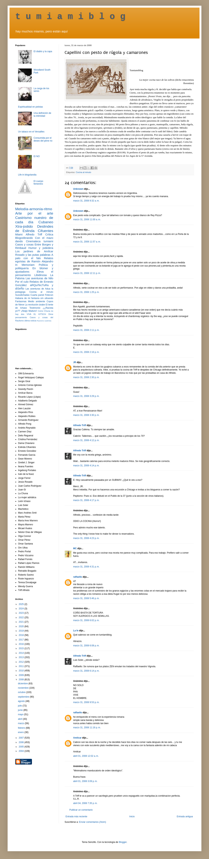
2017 (22, 639)
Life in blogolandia (27, 174)
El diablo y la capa (43, 51)
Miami (18, 234)
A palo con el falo (34, 256)
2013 (22, 657)
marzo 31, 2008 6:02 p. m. (86, 620)
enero (21, 732)
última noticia (30, 320)
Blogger (123, 842)
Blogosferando (24, 237)
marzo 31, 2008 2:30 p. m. (86, 377)
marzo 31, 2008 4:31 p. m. (86, 566)
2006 (22, 742)
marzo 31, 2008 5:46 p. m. (86, 598)
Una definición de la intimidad (42, 114)
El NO (37, 156)
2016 (22, 644)
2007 (22, 737)
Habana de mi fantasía (27, 298)
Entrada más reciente (76, 816)
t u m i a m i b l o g (70, 17)
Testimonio (34, 308)
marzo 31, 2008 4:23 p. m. (86, 538)
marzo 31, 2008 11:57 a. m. (87, 241)
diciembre (23, 683)
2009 (22, 675)
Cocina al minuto (83, 172)
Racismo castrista (44, 321)
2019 (22, 630)
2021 (22, 622)
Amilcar (77, 737)
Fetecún (49, 295)
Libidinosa (40, 275)
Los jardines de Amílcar (34, 251)
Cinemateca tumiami (39, 241)
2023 (22, 613)
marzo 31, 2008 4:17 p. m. (86, 500)
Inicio (132, 816)
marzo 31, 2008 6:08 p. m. (86, 645)
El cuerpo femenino (38, 182)
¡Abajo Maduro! (29, 311)
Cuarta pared (37, 295)
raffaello (77, 577)
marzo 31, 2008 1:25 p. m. (86, 292)
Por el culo (21, 281)
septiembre (24, 696)
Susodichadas (22, 295)
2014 (22, 653)
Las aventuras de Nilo (39, 278)
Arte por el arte (34, 213)
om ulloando (46, 298)
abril (20, 719)
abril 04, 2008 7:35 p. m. (85, 803)
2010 (22, 670)
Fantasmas (20, 301)
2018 (22, 635)
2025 (22, 604)
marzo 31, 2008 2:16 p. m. (86, 352)
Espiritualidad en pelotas (30, 106)
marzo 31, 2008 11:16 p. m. (87, 727)
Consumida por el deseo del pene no (43, 139)
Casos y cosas (24, 244)
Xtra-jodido (24, 226)
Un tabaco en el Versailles (31, 131)
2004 (22, 751)
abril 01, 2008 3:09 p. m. (85, 781)
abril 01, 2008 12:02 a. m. (86, 756)
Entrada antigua (185, 816)
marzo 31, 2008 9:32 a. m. (86, 200)
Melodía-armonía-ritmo (33, 209)
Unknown (78, 189)
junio (20, 710)
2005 (22, 746)
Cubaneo (45, 222)
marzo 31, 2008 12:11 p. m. (87, 273)
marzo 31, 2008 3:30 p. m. (86, 415)
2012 (22, 662)
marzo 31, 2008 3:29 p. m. (86, 396)
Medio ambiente (36, 301)
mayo (21, 714)
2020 (22, 626)
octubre (22, 692)
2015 (22, 648)
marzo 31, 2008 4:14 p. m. (86, 465)
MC (75, 548)
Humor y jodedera (40, 247)
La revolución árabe (35, 304)
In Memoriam (25, 264)
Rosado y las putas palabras (32, 254)
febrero (22, 728)
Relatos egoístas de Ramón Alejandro (34, 260)
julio (20, 705)
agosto (21, 701)
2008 (22, 679)
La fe (75, 630)
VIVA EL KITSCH (36, 314)
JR (74, 362)
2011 (22, 666)
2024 (22, 608)
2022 (22, 617)
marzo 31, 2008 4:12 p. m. (86, 440)
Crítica (49, 234)
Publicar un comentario (81, 810)
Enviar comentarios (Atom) (92, 822)
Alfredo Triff (79, 425)
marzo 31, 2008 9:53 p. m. (86, 702)
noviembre (23, 688)
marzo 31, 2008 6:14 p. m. (86, 670)
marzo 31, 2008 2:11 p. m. (86, 330)
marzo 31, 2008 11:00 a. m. (87, 219)
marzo (21, 723)
